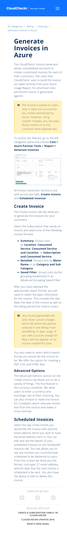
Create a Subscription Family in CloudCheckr (38, 514)
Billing (30, 26)
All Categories (15, 26)
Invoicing (43, 26)
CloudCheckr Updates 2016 (38, 519)
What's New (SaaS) (38, 523)
